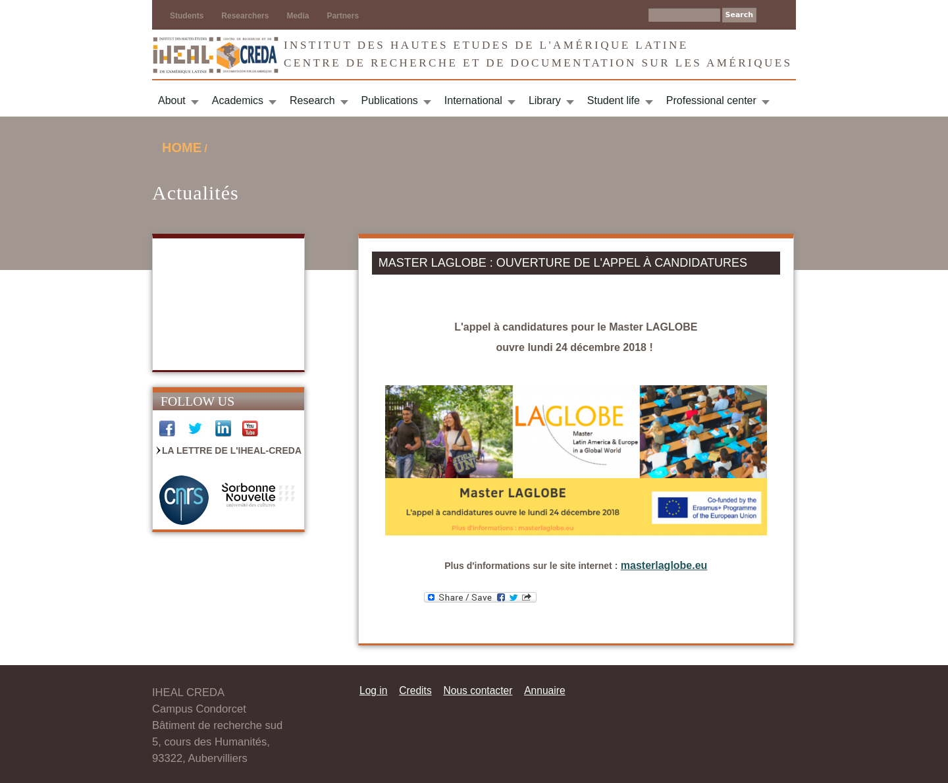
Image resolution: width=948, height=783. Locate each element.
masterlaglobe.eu (664, 565)
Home (181, 147)
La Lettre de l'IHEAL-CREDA (232, 450)
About (172, 100)
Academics (237, 100)
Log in (373, 690)
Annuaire (544, 690)
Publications (389, 100)
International (473, 100)
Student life (613, 100)
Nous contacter (477, 690)
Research (312, 100)
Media (297, 15)
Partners (343, 15)
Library (545, 100)
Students (186, 15)
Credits (415, 690)
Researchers (245, 15)
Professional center (711, 100)
